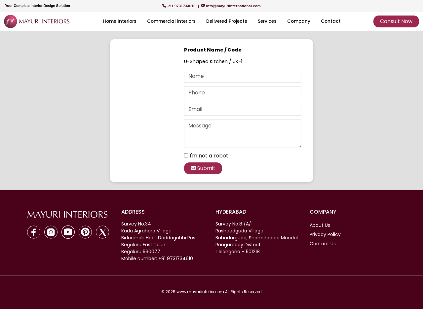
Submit (203, 168)
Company (298, 21)
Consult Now (396, 21)
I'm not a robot (209, 155)
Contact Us (323, 243)
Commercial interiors (171, 21)
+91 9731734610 (179, 6)
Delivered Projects (226, 21)
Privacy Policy (325, 234)
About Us (320, 225)
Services (267, 21)
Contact (331, 21)
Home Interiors (119, 21)
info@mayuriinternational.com (231, 6)
